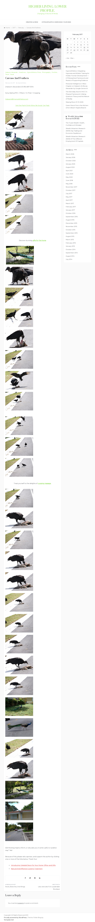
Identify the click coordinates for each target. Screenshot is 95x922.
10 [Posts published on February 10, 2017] (81, 45)
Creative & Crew (32, 22)
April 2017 (69, 200)
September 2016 (72, 216)
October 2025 (71, 161)
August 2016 (70, 220)
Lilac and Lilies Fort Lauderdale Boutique (49, 888)
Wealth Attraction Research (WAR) (74, 117)
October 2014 (70, 249)
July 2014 (69, 259)
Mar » (72, 58)
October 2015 (70, 230)
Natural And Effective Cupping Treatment (26, 869)
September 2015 (72, 233)
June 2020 (69, 174)
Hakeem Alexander (11, 72)
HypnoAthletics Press (34, 72)
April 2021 (69, 170)
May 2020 (69, 177)
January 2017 (70, 210)
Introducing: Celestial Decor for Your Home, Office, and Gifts (33, 865)
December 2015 (71, 223)
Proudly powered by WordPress (15, 917)
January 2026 (70, 157)
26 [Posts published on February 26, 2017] (88, 50)
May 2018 (69, 184)
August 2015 (70, 236)
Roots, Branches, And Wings (15, 887)
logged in (20, 903)
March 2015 (70, 239)
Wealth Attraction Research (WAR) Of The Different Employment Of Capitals (75, 139)
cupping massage (44, 483)
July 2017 (69, 193)
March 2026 (70, 154)
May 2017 (69, 197)
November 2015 (71, 226)
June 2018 (69, 180)
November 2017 (71, 187)
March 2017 (70, 203)
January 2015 (70, 246)
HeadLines (22, 72)
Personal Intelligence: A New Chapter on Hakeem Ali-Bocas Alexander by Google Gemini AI (77, 86)
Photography (46, 72)
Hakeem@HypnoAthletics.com (16, 99)
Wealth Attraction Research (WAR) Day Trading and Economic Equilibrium (75, 131)
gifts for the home (39, 240)
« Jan (67, 58)
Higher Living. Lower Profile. (47, 9)
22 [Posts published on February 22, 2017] (74, 50)
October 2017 (70, 190)
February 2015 (71, 243)
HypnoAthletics (22, 83)
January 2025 (70, 164)
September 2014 (72, 253)
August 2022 (70, 167)
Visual (12, 74)
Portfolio (54, 72)
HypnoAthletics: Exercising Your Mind (56, 22)
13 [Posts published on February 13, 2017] (67, 47)
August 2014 (70, 256)
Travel (7, 74)
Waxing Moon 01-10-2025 (74, 102)
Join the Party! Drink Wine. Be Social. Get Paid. (32, 105)
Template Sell (9, 920)
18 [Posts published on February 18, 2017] (84, 47)
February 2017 (71, 207)
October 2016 (70, 213)
